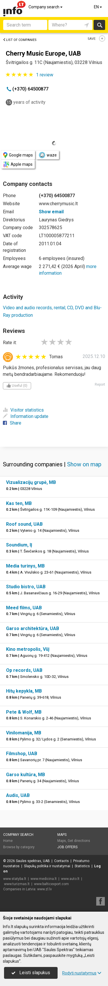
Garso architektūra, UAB (32, 628)
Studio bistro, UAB (26, 586)
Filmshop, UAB (21, 753)
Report (100, 384)
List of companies (20, 40)
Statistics (82, 866)
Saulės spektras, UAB (33, 861)
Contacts (61, 861)
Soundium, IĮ (19, 545)
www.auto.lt (70, 879)
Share (12, 423)
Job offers (67, 847)
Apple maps (18, 164)
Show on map (84, 464)
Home (8, 841)
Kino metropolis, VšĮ (28, 649)
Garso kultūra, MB (25, 774)
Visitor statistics (23, 410)
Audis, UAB (18, 795)
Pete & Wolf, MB (23, 712)
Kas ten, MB (19, 503)
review (44, 75)
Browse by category (19, 847)
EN (98, 7)
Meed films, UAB (24, 607)
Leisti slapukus (31, 972)
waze (47, 155)
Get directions (79, 841)
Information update (25, 416)
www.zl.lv (44, 889)
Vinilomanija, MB (23, 733)
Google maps (18, 155)
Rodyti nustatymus (81, 973)
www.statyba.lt (14, 879)
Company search (46, 7)
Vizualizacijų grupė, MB (31, 482)
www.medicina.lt (44, 879)
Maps (62, 835)
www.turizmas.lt (17, 884)
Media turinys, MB (25, 566)
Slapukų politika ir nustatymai (47, 866)
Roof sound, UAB (24, 524)
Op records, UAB (24, 670)
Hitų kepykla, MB (24, 691)
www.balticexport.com (51, 884)
